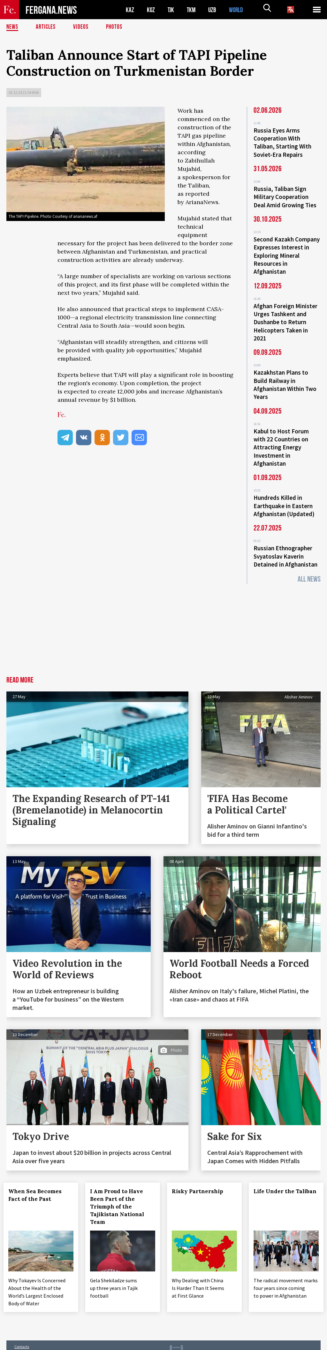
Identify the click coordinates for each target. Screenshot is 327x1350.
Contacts (21, 1331)
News (12, 27)
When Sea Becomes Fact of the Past (38, 1181)
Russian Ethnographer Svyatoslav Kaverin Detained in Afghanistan (285, 543)
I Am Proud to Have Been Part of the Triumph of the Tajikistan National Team (120, 1193)
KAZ (130, 10)
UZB (214, 10)
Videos (81, 27)
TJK (171, 10)
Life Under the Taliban (276, 1181)
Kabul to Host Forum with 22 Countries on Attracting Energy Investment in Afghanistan (281, 437)
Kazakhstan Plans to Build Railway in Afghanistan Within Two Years (285, 377)
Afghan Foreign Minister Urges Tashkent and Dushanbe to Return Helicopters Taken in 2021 (285, 316)
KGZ (151, 10)
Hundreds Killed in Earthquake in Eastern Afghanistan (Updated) (284, 494)
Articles (46, 27)
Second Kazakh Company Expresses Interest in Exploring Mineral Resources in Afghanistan (287, 252)
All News (309, 565)
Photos (115, 27)
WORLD (238, 10)
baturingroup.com (207, 1343)
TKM (192, 10)
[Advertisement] (163, 615)
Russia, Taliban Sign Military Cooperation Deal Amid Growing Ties (285, 194)
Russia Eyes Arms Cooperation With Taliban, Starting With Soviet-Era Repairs (282, 141)
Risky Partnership (200, 1177)
